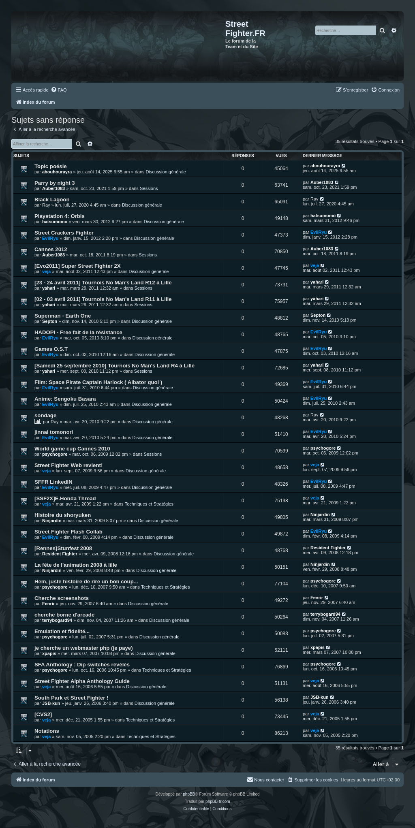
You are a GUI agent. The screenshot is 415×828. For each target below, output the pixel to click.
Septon (49, 321)
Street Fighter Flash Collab (68, 532)
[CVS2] (43, 714)
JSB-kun (51, 703)
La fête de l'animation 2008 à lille (75, 565)
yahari (48, 288)
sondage (45, 415)
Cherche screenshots (61, 598)
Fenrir (48, 603)
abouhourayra (57, 171)
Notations (46, 731)
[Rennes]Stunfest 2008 (63, 548)
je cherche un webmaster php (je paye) (83, 648)
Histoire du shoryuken (62, 515)
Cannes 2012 (50, 249)
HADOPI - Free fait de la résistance (78, 332)
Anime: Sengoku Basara (65, 399)
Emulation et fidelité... (62, 631)
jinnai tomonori (53, 432)
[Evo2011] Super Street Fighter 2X (77, 266)
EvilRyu (50, 238)
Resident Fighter (59, 553)
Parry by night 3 (54, 183)
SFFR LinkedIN (53, 482)
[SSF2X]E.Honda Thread (65, 498)
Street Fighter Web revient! (68, 465)
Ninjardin (52, 520)
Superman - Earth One (62, 316)
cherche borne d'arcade (64, 615)
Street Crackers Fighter (64, 233)
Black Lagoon (51, 199)
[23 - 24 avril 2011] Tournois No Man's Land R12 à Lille (103, 283)
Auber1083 (53, 188)
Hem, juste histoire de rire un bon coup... (86, 581)
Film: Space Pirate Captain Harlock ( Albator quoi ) (98, 382)
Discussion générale (166, 171)
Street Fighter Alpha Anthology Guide (82, 681)
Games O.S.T (51, 349)
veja (46, 271)
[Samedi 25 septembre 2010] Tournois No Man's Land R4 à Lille (114, 366)
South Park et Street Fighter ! (71, 698)
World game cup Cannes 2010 (72, 449)
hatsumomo (54, 221)
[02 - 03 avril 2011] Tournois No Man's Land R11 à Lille (103, 299)
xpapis (49, 653)
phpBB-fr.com (217, 801)
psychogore (54, 454)
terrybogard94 (57, 620)
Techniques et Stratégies (149, 503)
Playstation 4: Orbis (59, 216)
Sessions (149, 188)
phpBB (189, 794)
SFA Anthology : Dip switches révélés (82, 665)
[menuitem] (59, 90)
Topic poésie (50, 166)
